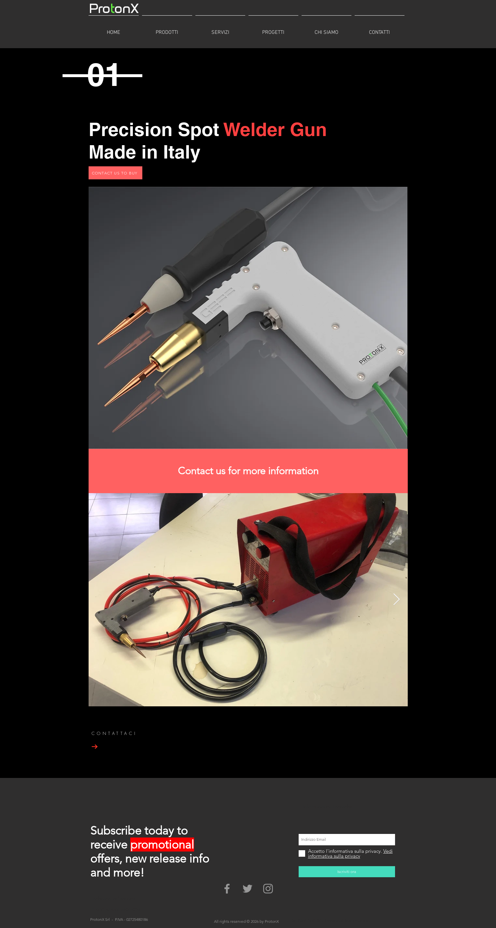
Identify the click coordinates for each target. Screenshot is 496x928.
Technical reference (112, 898)
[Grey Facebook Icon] (227, 888)
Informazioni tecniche (328, 806)
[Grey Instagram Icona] (268, 888)
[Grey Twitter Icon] (247, 888)
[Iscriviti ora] (347, 871)
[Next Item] (396, 599)
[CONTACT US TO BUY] (115, 172)
